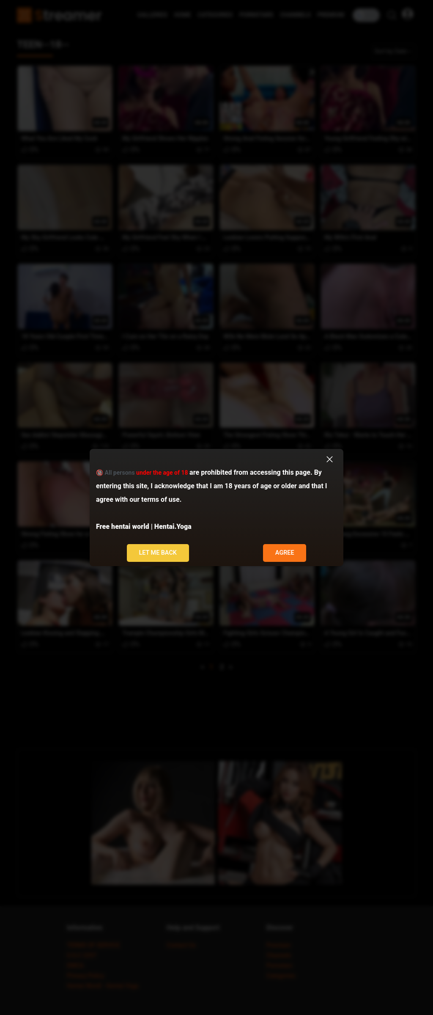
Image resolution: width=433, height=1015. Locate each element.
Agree (284, 552)
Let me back (158, 552)
